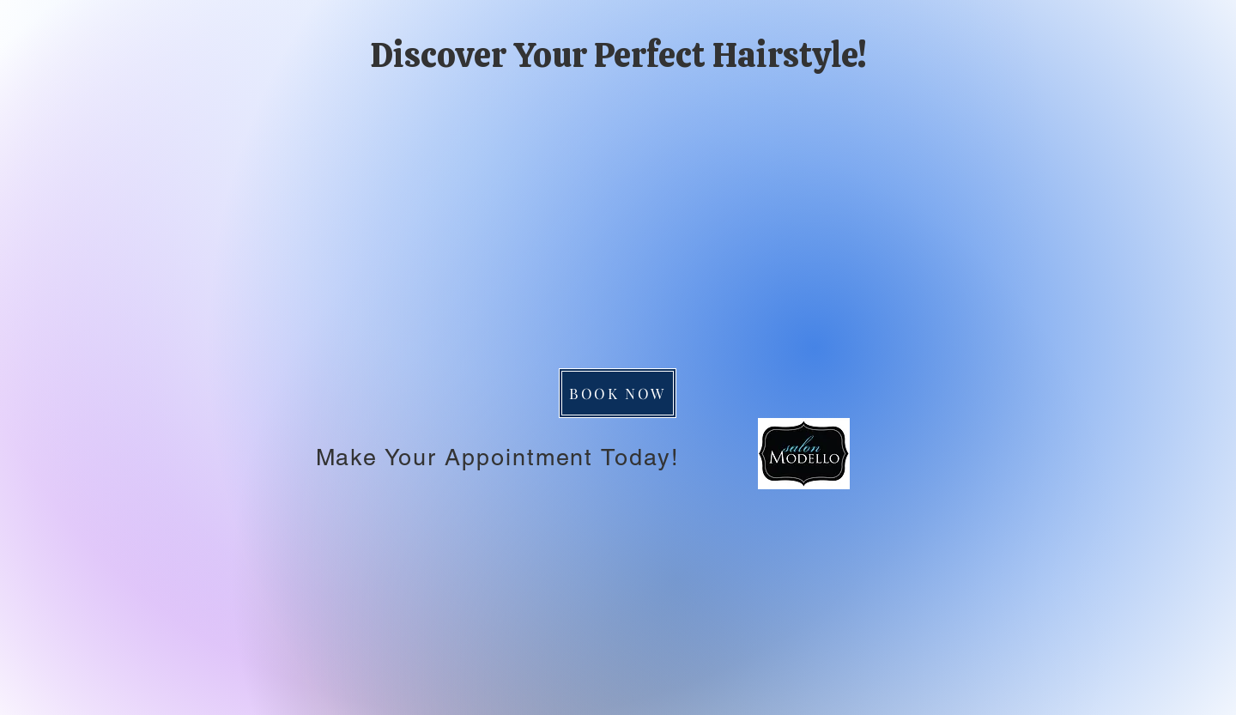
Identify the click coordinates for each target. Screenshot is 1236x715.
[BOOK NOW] (617, 393)
